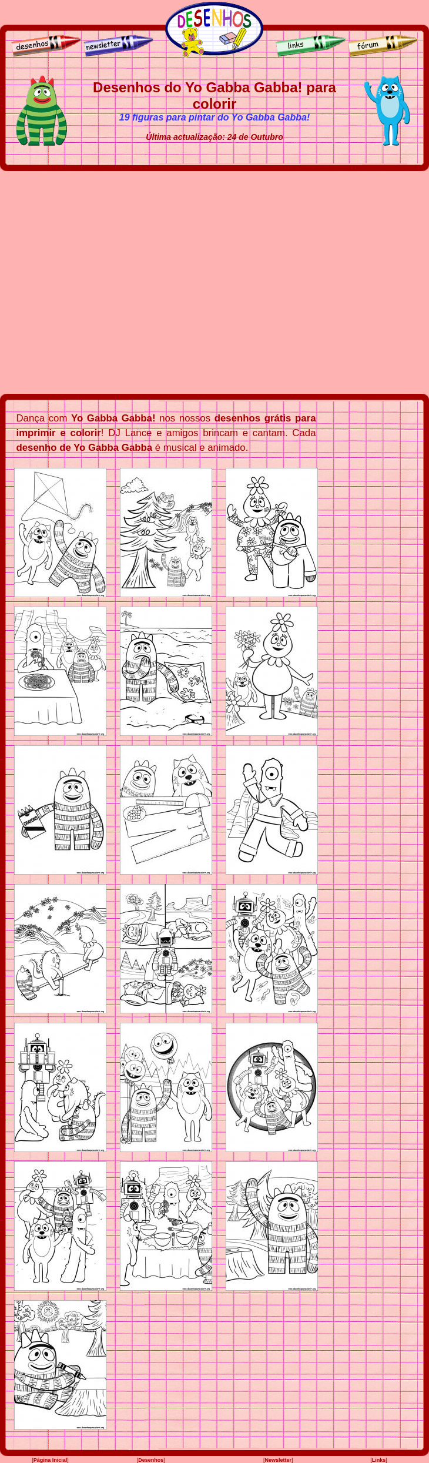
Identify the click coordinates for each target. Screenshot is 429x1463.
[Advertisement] (110, 282)
